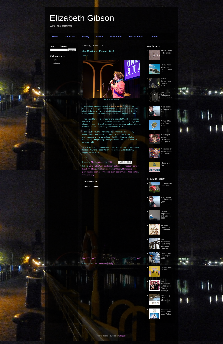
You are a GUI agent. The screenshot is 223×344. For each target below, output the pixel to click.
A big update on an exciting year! (166, 109)
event (99, 169)
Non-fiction (116, 36)
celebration (108, 166)
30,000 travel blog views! (166, 184)
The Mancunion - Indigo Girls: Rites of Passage (166, 285)
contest (136, 166)
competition (127, 166)
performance (87, 172)
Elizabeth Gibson (82, 18)
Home (55, 36)
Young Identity (88, 175)
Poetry (85, 36)
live (110, 169)
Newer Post (89, 258)
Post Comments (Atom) (103, 264)
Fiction (99, 36)
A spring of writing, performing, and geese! (165, 138)
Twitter (55, 60)
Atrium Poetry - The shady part (166, 53)
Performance (136, 36)
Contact (154, 36)
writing (135, 172)
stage (129, 172)
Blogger (122, 336)
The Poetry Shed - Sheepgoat (165, 297)
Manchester (127, 169)
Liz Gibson (116, 169)
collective (117, 166)
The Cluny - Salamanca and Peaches (166, 95)
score (107, 172)
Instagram (57, 63)
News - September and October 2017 (166, 214)
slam (113, 172)
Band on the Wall (96, 166)
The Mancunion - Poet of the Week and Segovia (166, 243)
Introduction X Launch (166, 268)
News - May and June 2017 (166, 123)
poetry (101, 172)
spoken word (121, 172)
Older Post (134, 258)
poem (96, 172)
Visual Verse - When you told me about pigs (166, 68)
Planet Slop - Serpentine (166, 164)
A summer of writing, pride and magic (166, 151)
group (105, 169)
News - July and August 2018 (166, 255)
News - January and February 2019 (166, 82)
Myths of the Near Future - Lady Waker (166, 312)
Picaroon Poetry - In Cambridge (165, 227)
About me (70, 36)
